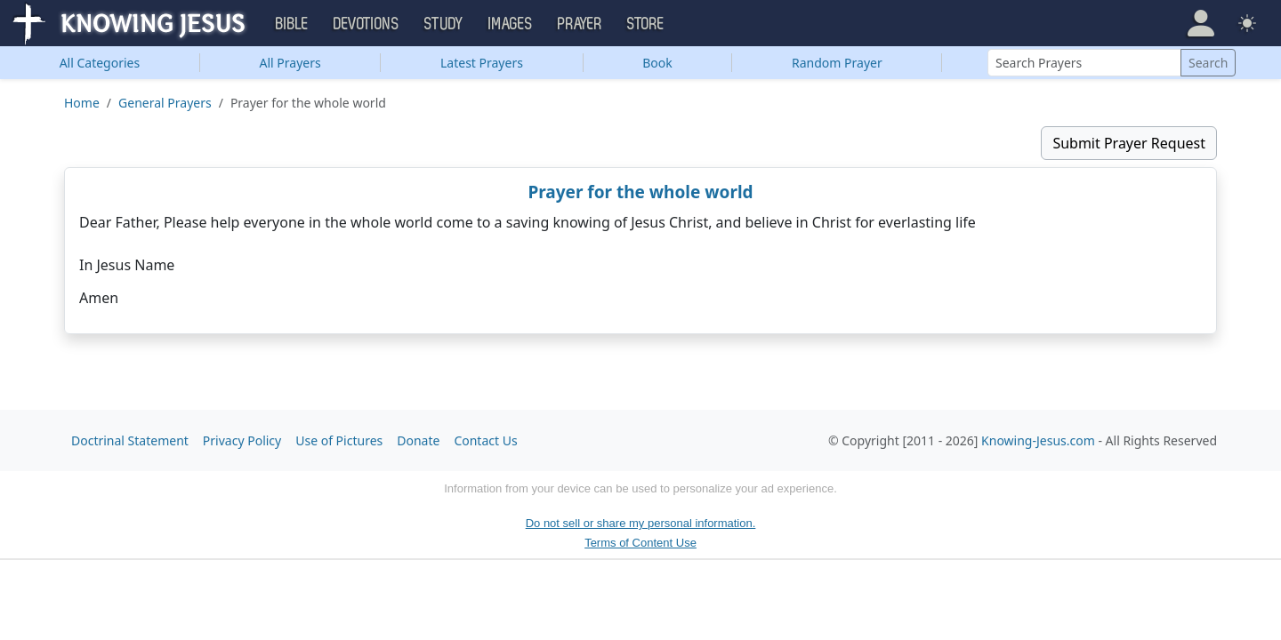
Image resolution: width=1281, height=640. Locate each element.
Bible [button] (292, 24)
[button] (1201, 23)
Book (657, 62)
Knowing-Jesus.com (1038, 440)
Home (82, 102)
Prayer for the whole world (640, 192)
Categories (100, 62)
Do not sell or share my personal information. (641, 523)
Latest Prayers (481, 62)
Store (646, 24)
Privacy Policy (242, 440)
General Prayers (165, 102)
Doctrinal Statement (130, 440)
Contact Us (485, 440)
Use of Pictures (339, 440)
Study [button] (443, 24)
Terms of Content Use (640, 542)
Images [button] (510, 24)
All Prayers (290, 62)
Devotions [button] (366, 24)
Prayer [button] (580, 24)
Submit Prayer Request (1128, 143)
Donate (418, 440)
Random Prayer (837, 62)
